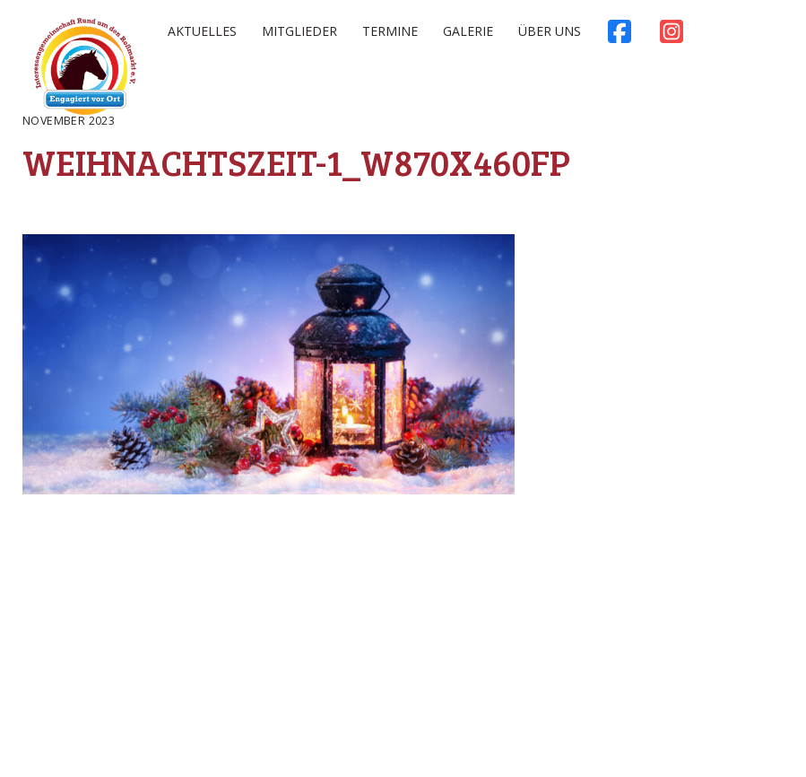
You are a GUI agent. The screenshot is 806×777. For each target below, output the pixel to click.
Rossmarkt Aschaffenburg (85, 70)
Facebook (619, 35)
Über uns (549, 30)
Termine (390, 30)
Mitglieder (299, 30)
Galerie (468, 30)
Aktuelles (202, 30)
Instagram (671, 35)
